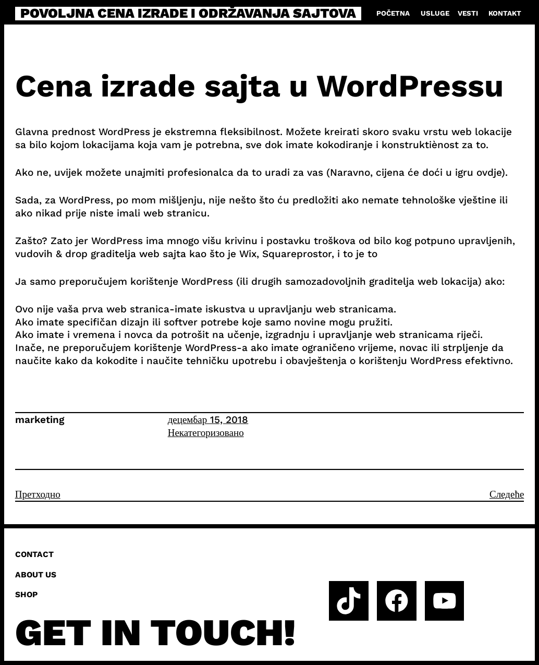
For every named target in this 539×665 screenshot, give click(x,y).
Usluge (435, 13)
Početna (393, 13)
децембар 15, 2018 (208, 420)
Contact (34, 554)
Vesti (468, 13)
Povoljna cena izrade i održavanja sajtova (188, 13)
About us (35, 574)
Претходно (37, 494)
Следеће (506, 494)
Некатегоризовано (206, 433)
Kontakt (504, 13)
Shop (26, 594)
